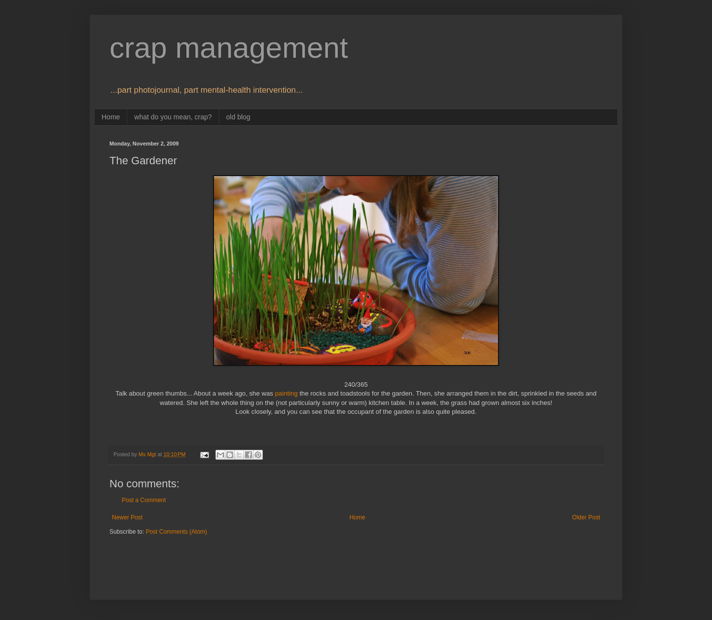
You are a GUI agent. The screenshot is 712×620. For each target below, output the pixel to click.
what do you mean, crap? (173, 117)
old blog (238, 117)
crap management (228, 47)
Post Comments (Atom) (176, 531)
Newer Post (127, 517)
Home (111, 117)
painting (286, 393)
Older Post (586, 517)
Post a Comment (144, 500)
